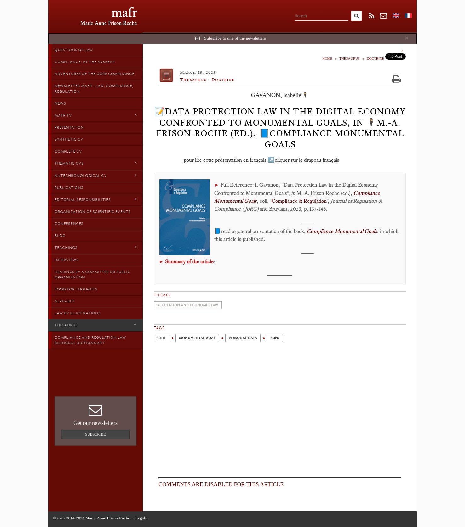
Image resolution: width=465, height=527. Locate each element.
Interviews (66, 260)
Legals (141, 518)
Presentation (69, 127)
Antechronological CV (95, 175)
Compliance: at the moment (85, 62)
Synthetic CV (69, 139)
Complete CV (68, 151)
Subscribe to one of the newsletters (235, 38)
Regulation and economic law (187, 305)
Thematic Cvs (95, 163)
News (60, 103)
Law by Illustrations (77, 313)
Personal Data (243, 338)
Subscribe (95, 434)
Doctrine (375, 58)
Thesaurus (95, 325)
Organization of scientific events (92, 211)
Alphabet (65, 301)
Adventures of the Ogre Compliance (94, 74)
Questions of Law (74, 50)
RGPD (274, 338)
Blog (60, 235)
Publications (69, 187)
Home (327, 58)
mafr (124, 12)
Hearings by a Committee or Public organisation (92, 274)
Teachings (95, 247)
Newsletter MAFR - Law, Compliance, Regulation (94, 88)
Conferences (69, 223)
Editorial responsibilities (95, 199)
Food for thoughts (76, 289)
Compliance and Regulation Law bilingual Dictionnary (90, 340)
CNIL (161, 338)
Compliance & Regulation (299, 201)
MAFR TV (95, 115)
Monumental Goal (197, 338)
